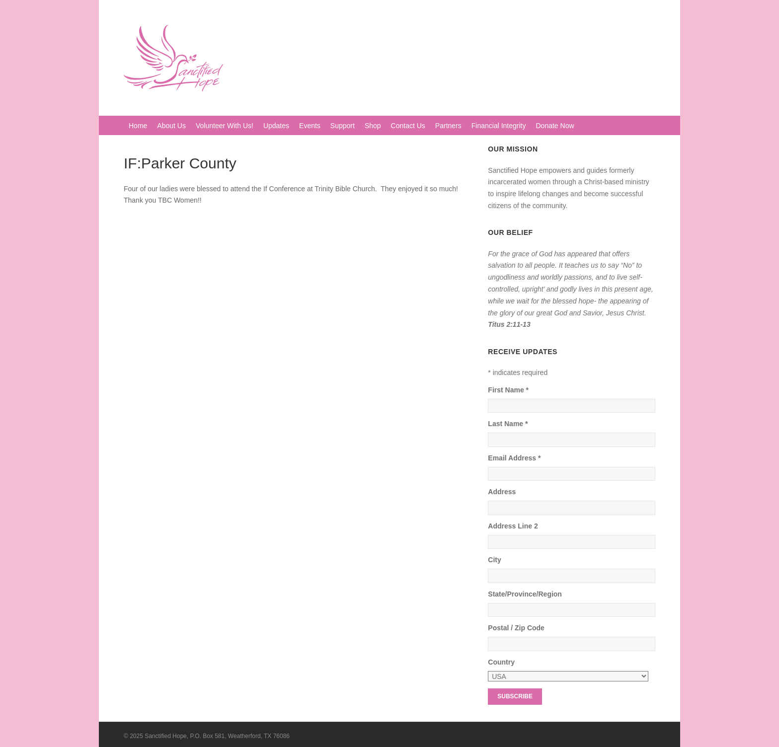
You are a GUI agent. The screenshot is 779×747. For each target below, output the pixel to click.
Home (138, 126)
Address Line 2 (513, 526)
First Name (508, 390)
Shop (373, 126)
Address (502, 492)
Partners (448, 126)
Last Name (508, 424)
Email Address (514, 458)
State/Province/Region (525, 594)
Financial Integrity (498, 126)
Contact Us (408, 126)
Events (309, 126)
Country (501, 662)
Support (342, 126)
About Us (171, 126)
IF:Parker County (180, 163)
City (494, 560)
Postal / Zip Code (516, 628)
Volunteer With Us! (224, 126)
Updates (276, 126)
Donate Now (555, 126)
